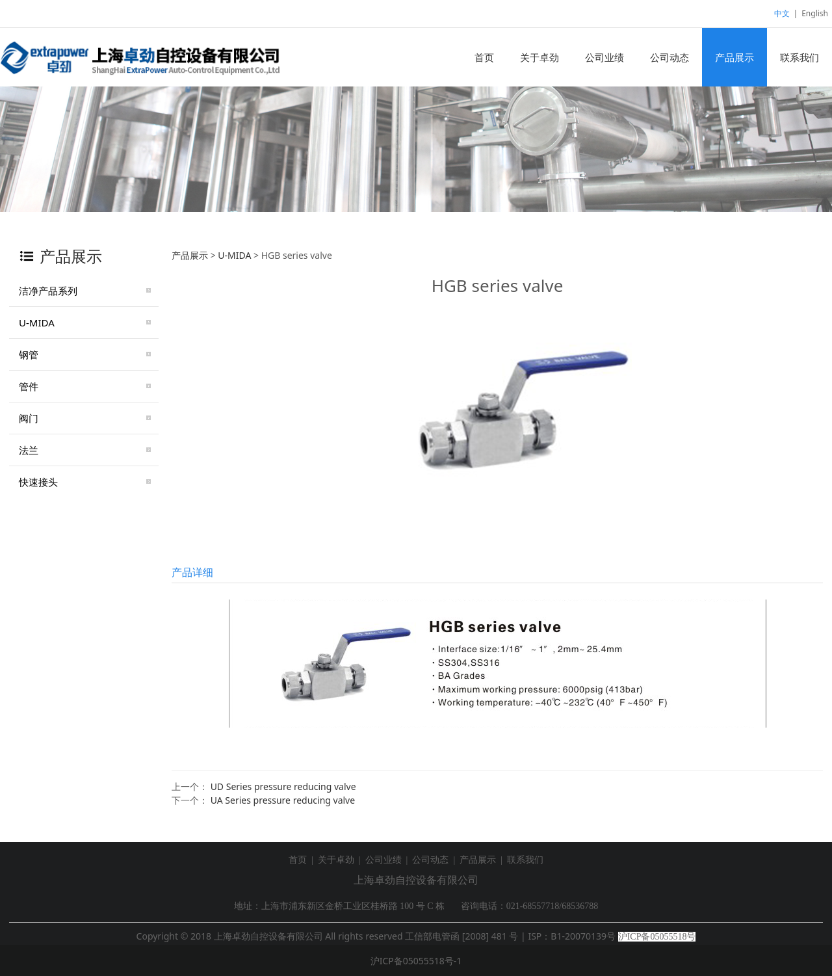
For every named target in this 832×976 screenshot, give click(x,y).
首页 (484, 57)
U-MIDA (37, 322)
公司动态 (669, 57)
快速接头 (38, 481)
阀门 (28, 418)
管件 (28, 386)
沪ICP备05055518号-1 (416, 961)
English (814, 13)
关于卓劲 (539, 57)
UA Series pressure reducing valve (283, 800)
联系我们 (799, 57)
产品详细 (192, 572)
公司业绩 (604, 57)
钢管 (28, 354)
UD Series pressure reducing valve (283, 786)
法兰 (28, 449)
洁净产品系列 (48, 290)
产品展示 (734, 57)
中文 (782, 13)
